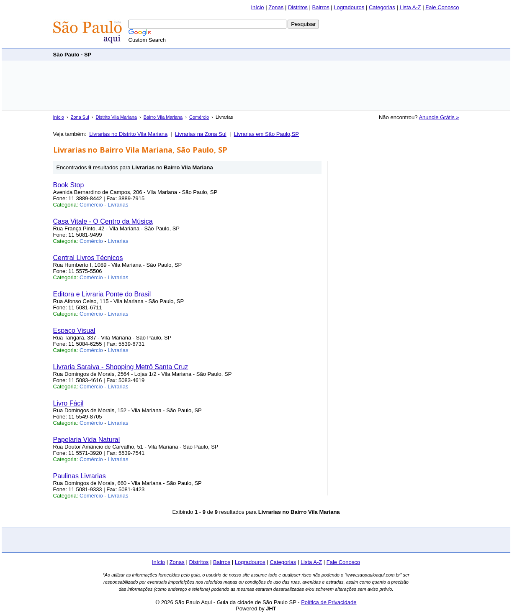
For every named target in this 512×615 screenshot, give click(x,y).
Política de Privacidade (328, 602)
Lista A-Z (410, 7)
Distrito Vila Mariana (116, 117)
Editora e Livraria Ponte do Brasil (102, 294)
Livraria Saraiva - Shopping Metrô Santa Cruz (120, 366)
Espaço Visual (74, 330)
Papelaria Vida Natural (86, 439)
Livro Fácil (68, 403)
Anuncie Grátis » (439, 117)
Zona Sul (80, 117)
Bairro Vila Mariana (163, 117)
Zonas (275, 7)
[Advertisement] (306, 54)
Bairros (320, 7)
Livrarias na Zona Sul (200, 134)
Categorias (382, 7)
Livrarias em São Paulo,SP (266, 134)
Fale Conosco (442, 7)
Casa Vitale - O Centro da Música (103, 221)
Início (257, 7)
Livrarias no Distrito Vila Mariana (128, 134)
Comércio (199, 117)
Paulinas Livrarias (79, 476)
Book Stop (68, 185)
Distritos (298, 7)
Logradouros (349, 7)
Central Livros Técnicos (88, 257)
